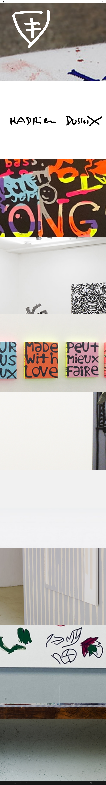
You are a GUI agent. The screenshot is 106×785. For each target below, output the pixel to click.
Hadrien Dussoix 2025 (24, 783)
